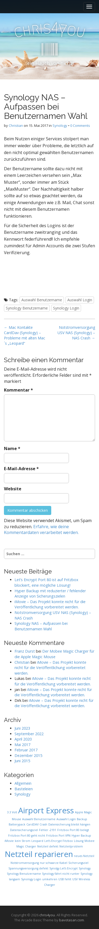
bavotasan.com (71, 920)
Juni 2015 (22, 760)
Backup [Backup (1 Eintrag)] (82, 819)
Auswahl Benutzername (41, 299)
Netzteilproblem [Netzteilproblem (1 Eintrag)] (71, 846)
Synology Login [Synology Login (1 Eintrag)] (31, 879)
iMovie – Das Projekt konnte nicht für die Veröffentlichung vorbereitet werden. (50, 604)
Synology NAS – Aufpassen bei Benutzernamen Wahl (41, 626)
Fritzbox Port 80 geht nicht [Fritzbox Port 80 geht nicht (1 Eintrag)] (26, 835)
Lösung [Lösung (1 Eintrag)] (78, 841)
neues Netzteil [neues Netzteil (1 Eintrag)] (84, 856)
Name (12, 448)
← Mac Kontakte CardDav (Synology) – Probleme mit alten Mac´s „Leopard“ (24, 335)
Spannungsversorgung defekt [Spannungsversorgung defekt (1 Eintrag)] (28, 868)
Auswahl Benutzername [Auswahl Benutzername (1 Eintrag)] (38, 819)
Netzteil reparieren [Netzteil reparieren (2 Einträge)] (39, 854)
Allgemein (23, 783)
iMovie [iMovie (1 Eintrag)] (9, 841)
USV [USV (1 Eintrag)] (75, 879)
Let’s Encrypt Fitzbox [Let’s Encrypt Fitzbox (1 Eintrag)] (58, 841)
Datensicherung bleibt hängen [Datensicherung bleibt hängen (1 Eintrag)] (69, 824)
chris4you (47, 915)
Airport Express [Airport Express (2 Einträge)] (46, 810)
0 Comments (80, 125)
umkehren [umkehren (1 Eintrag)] (49, 879)
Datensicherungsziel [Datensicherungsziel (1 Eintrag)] (24, 830)
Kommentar (18, 390)
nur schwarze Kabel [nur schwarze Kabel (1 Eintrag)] (53, 863)
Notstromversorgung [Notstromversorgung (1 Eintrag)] (25, 863)
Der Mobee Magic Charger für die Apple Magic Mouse (54, 654)
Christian (16, 125)
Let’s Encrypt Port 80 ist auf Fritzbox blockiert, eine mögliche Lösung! (46, 582)
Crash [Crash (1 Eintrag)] (43, 824)
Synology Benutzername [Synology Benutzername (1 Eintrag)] (24, 874)
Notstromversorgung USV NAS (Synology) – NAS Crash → (76, 332)
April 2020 (23, 739)
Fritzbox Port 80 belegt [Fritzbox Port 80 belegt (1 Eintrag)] (73, 830)
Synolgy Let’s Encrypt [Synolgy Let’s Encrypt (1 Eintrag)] (63, 868)
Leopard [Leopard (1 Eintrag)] (37, 841)
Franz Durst (25, 651)
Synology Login (66, 308)
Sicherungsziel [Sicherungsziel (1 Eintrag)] (78, 863)
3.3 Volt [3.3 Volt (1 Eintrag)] (12, 812)
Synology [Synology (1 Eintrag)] (85, 868)
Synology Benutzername (27, 308)
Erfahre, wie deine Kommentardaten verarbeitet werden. (41, 530)
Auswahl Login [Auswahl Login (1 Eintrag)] (66, 819)
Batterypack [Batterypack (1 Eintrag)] (17, 824)
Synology (60, 125)
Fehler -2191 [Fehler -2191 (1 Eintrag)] (47, 830)
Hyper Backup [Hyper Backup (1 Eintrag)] (81, 835)
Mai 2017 (22, 744)
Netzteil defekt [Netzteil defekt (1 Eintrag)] (47, 846)
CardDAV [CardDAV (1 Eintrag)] (32, 824)
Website (12, 489)
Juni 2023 (22, 728)
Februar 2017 (26, 749)
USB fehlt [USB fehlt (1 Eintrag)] (64, 879)
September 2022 (29, 733)
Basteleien (24, 788)
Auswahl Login (79, 299)
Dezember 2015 (28, 755)
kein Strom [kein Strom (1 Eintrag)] (22, 841)
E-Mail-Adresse (21, 469)
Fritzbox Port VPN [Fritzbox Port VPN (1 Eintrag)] (58, 835)
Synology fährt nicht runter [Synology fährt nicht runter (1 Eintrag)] (60, 874)
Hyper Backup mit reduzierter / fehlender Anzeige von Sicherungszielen (50, 593)
